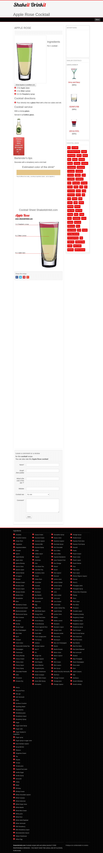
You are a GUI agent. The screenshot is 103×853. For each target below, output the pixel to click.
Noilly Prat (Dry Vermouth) (62, 671)
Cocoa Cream (39, 534)
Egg (36, 604)
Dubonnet (38, 601)
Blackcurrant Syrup (21, 614)
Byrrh (17, 636)
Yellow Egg (19, 839)
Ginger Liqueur (39, 659)
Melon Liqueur (58, 655)
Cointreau (38, 560)
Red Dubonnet (77, 636)
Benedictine (19, 598)
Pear (74, 566)
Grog (83, 191)
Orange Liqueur (58, 684)
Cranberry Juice (39, 573)
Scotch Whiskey (78, 681)
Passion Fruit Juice (78, 541)
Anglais (84, 151)
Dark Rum (38, 589)
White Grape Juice (21, 804)
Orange (70, 214)
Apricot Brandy (20, 563)
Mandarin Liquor (59, 627)
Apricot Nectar (20, 573)
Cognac (77, 175)
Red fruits (78, 222)
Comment (20, 500)
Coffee (37, 550)
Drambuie (38, 592)
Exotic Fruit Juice (40, 617)
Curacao (37, 585)
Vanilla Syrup (20, 775)
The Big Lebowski (73, 234)
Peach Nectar (77, 563)
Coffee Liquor (39, 554)
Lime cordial (57, 595)
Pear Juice (76, 569)
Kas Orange (57, 563)
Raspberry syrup (28, 94)
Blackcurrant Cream (22, 608)
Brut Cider (19, 633)
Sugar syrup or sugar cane (24, 740)
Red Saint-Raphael (78, 649)
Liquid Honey (58, 611)
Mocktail (70, 206)
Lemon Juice (58, 579)
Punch (84, 218)
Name (21, 465)
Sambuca (76, 678)
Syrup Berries (20, 747)
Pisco (74, 598)
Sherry (18, 687)
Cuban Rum (38, 579)
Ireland (75, 198)
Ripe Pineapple (77, 659)
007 (69, 147)
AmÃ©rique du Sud (74, 151)
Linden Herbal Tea (59, 608)
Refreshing (71, 226)
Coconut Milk (39, 544)
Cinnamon (19, 678)
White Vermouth (21, 823)
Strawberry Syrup (21, 719)
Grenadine (38, 684)
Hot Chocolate (58, 547)
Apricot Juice (20, 566)
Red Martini (76, 643)
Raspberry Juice (78, 620)
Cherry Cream (20, 659)
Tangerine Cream (21, 753)
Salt (74, 675)
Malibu (56, 617)
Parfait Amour (77, 538)
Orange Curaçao (59, 678)
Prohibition (76, 218)
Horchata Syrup (58, 544)
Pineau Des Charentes (80, 592)
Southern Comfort (21, 703)
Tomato (18, 763)
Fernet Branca (39, 620)
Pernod (75, 579)
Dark (69, 183)
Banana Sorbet (20, 592)
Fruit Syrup (38, 640)
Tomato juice (19, 766)
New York (79, 210)
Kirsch (56, 569)
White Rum (19, 817)
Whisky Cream (20, 791)
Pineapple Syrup (78, 589)
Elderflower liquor (40, 611)
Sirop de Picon (20, 690)
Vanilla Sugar (20, 772)
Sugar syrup (19, 737)
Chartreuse (80, 167)
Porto (69, 218)
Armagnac (19, 576)
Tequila (85, 230)
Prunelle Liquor (77, 611)
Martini (81, 202)
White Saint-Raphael (22, 820)
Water (17, 785)
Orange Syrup (77, 534)
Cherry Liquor (20, 665)
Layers (70, 202)
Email (20, 472)
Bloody (85, 155)
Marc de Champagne (60, 643)
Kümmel (56, 576)
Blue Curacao (20, 617)
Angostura (19, 544)
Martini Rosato (58, 649)
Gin (86, 187)
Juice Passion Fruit (59, 560)
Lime (55, 592)
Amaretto (18, 534)
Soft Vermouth (20, 697)
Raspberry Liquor (78, 624)
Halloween (71, 194)
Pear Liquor (76, 573)
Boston (75, 159)
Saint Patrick (72, 230)
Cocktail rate (20, 494)
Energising (76, 183)
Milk (55, 659)
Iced (69, 198)
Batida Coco (19, 595)
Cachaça (77, 163)
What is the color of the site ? (20, 481)
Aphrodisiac (71, 155)
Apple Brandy (20, 557)
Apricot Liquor (20, 569)
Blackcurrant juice (21, 611)
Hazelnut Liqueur (59, 541)
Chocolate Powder (21, 671)
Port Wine (76, 604)
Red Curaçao (77, 630)
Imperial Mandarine (60, 557)
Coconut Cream (39, 538)
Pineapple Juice (78, 585)
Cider (17, 675)
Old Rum (56, 675)
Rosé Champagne (78, 662)
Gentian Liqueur (40, 646)
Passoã (75, 547)
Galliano (37, 643)
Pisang (75, 595)
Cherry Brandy (20, 655)
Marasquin (57, 640)
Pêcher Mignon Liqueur (80, 576)
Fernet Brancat (39, 624)
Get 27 (37, 649)
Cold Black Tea (39, 566)
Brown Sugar (20, 627)
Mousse (77, 206)
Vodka (70, 246)
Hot (83, 194)
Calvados (85, 163)
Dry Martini (38, 595)
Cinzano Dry (19, 681)
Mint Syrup (57, 668)
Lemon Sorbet (58, 582)
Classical (70, 175)
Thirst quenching (73, 238)
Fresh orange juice (40, 636)
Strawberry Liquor (21, 716)
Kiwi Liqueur (57, 573)
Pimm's (75, 582)
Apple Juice (25, 88)
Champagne (71, 167)
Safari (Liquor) (77, 671)
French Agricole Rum (41, 627)
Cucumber (38, 582)
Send (29, 517)
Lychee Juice (58, 614)
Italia (80, 198)
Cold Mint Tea (39, 569)
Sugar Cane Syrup (21, 725)
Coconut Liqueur (40, 541)
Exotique (84, 183)
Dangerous (79, 179)
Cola (83, 175)
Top (81, 238)
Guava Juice (57, 538)
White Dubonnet (21, 801)
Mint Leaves (57, 665)
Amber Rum (19, 541)
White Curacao (20, 798)
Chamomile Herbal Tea (23, 646)
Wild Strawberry (20, 826)
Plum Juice (76, 601)
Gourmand (71, 191)
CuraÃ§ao (71, 179)
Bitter (17, 601)
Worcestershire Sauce (22, 833)
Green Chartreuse (40, 671)
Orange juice (58, 681)
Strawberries (19, 710)
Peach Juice (76, 557)
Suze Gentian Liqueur (22, 744)
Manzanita (57, 636)
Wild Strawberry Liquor (23, 829)
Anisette (18, 550)
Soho (17, 700)
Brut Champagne (21, 630)
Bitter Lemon (25, 91)
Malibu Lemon (58, 620)
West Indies (77, 246)
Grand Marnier (39, 665)
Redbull (70, 222)
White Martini (20, 807)
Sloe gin (18, 694)
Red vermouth (77, 652)
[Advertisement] (38, 192)
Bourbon (81, 159)
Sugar (17, 722)
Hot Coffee (57, 550)
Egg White (38, 608)
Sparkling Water (20, 706)
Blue (69, 159)
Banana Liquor (20, 589)
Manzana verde (58, 633)
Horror (78, 194)
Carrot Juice (19, 643)
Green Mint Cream (40, 678)
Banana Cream (20, 582)
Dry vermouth (39, 598)
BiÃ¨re (79, 155)
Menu (97, 19)
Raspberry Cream (78, 617)
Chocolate (71, 171)
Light (75, 202)
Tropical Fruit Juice (21, 769)
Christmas (79, 171)
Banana (18, 579)
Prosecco (76, 608)
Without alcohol (80, 249)
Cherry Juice (19, 662)
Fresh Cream (39, 630)
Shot (79, 230)
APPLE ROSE (22, 27)
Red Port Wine (77, 646)
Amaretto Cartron (21, 538)
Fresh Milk (38, 633)
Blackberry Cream (21, 604)
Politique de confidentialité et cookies (77, 845)
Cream (37, 576)
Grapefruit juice (39, 668)
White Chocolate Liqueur (23, 794)
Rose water (76, 665)
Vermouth (19, 779)
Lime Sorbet (57, 601)
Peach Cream (77, 554)
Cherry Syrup (20, 668)
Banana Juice (20, 585)
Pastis (82, 214)
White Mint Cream (21, 810)
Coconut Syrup (39, 547)
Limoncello (57, 604)
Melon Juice (57, 652)
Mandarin (56, 624)
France (70, 187)
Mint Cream (57, 662)
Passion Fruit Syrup (79, 544)
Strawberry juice (21, 713)
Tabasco (18, 750)
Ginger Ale (38, 655)
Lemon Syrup (58, 585)
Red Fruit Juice (77, 640)
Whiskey (70, 249)
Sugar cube (19, 729)
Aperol (18, 554)
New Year (71, 210)
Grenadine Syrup (59, 534)
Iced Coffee (57, 554)
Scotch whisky (77, 684)
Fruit (81, 187)
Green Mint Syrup (40, 681)
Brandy (70, 163)
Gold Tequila (38, 662)
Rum (78, 226)
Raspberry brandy (78, 614)
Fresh (76, 187)
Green (78, 191)
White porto (19, 814)
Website (21, 488)
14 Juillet (75, 147)
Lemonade (57, 589)
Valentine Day (80, 242)
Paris (76, 214)
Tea (17, 756)
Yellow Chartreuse (21, 836)
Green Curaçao (39, 675)
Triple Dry (71, 242)
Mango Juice (58, 630)
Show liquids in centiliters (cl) (25, 85)
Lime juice (57, 598)
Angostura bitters (21, 547)
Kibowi (56, 566)
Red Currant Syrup (78, 633)
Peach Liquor (77, 560)
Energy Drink (39, 614)
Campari (18, 640)
